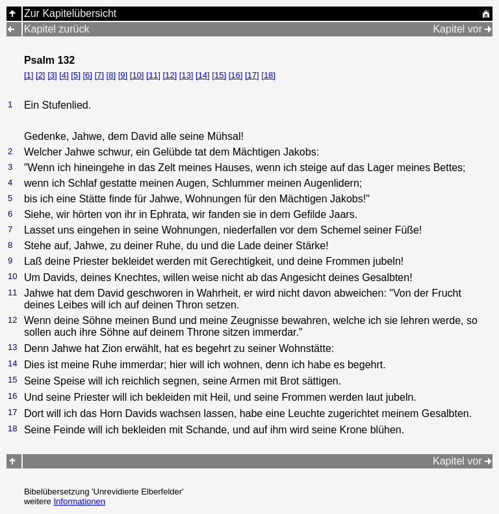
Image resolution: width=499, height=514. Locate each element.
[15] (219, 75)
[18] (268, 75)
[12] (169, 75)
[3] (52, 75)
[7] (99, 75)
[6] (87, 75)
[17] (252, 75)
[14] (203, 75)
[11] (153, 75)
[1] (28, 75)
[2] (40, 75)
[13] (186, 75)
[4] (63, 75)
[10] (137, 75)
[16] (236, 75)
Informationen (79, 501)
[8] (111, 75)
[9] (122, 75)
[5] (75, 75)
